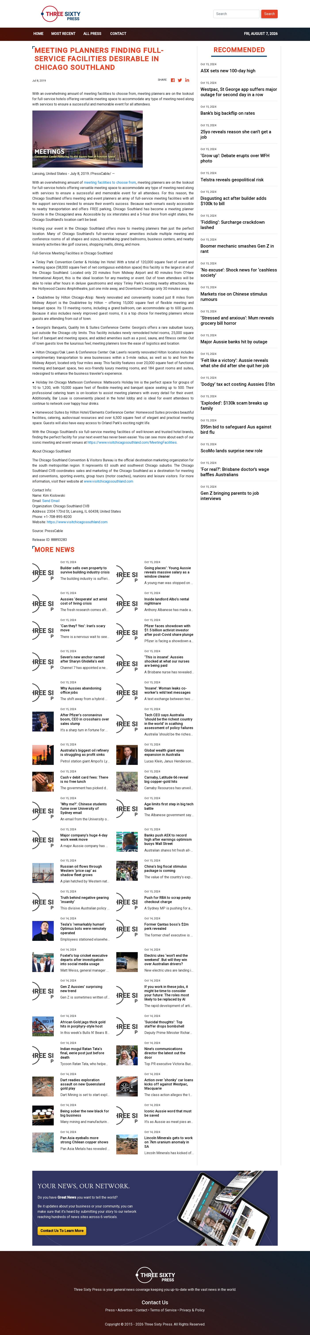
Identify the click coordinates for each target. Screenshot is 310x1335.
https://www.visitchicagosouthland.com (77, 522)
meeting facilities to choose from (110, 182)
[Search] (236, 14)
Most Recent (63, 34)
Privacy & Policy (192, 1310)
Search (269, 14)
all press (92, 34)
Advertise (125, 1310)
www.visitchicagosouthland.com (108, 481)
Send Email (50, 501)
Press (110, 1310)
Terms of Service (163, 1310)
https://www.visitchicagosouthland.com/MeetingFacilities (132, 442)
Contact (118, 34)
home (38, 34)
